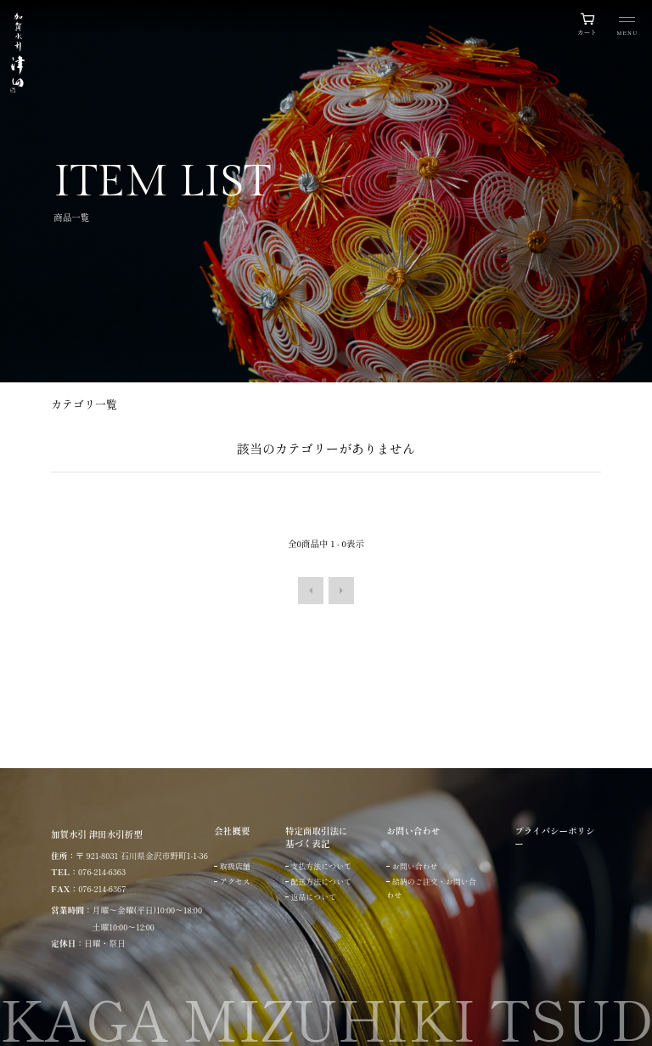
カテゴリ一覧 (84, 404)
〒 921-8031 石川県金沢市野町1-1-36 (142, 856)
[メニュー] (627, 27)
